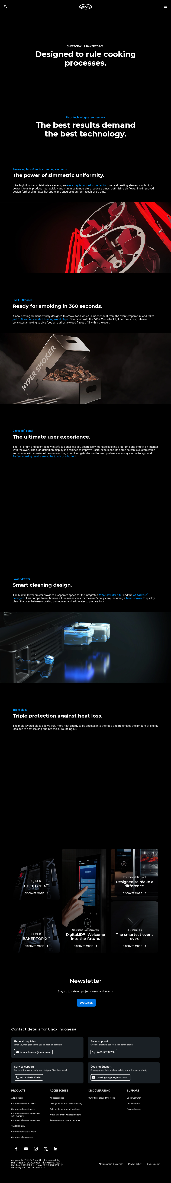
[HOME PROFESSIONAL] (85, 6)
